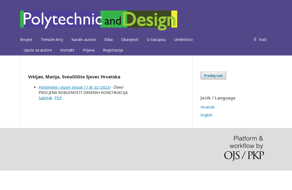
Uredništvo (183, 39)
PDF (58, 97)
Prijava (88, 50)
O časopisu (156, 39)
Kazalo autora (83, 39)
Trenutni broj (52, 39)
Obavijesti (129, 39)
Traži (262, 39)
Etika (108, 39)
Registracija (113, 50)
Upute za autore (38, 50)
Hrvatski (207, 107)
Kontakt (67, 50)
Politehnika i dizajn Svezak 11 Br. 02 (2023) (74, 87)
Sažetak (45, 97)
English (206, 114)
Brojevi (26, 39)
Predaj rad (213, 75)
